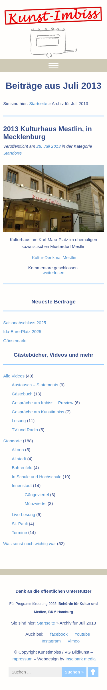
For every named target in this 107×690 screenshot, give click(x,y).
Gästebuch (22, 393)
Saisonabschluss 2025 (24, 322)
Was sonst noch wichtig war (29, 543)
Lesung (19, 420)
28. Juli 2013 (48, 146)
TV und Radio (25, 429)
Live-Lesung (23, 514)
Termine (19, 532)
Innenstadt (22, 485)
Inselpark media (80, 658)
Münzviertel (36, 503)
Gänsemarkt (15, 340)
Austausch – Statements (35, 384)
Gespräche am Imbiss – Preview (42, 402)
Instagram (51, 640)
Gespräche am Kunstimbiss (38, 411)
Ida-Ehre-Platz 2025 (22, 331)
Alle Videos (14, 375)
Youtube (82, 634)
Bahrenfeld (22, 467)
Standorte (12, 153)
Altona (18, 449)
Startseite (38, 103)
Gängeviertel (37, 494)
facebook (59, 634)
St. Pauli (20, 523)
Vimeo (74, 640)
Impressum (22, 658)
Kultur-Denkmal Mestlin (54, 257)
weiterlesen (53, 272)
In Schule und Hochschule (36, 476)
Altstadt (19, 458)
